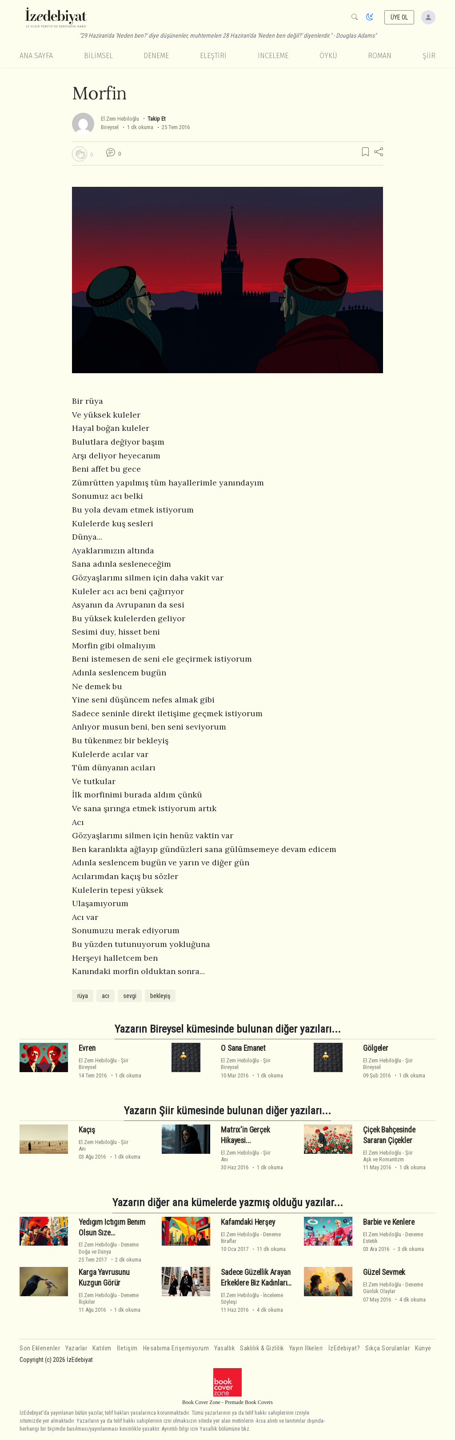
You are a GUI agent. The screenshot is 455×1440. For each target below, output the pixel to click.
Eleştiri (213, 55)
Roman (379, 55)
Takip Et (156, 118)
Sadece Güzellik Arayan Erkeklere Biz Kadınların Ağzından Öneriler (256, 1283)
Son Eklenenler (40, 1348)
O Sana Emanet (243, 1048)
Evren (87, 1048)
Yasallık (224, 1348)
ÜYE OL (399, 17)
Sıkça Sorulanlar (387, 1348)
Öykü (328, 55)
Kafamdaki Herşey (248, 1222)
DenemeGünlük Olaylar (393, 1287)
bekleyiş (160, 995)
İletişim (127, 1348)
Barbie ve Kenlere (388, 1222)
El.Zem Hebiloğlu (120, 118)
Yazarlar (76, 1348)
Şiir (429, 55)
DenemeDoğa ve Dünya (109, 1248)
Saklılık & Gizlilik (262, 1348)
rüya (82, 995)
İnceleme (273, 55)
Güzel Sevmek (384, 1272)
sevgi (129, 995)
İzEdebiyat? (344, 1348)
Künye (423, 1348)
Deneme (156, 55)
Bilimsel (98, 55)
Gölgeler (375, 1048)
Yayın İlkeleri (306, 1348)
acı (105, 995)
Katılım (102, 1348)
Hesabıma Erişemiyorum (176, 1348)
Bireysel (110, 127)
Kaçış (87, 1129)
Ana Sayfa (36, 55)
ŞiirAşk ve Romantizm (388, 1156)
